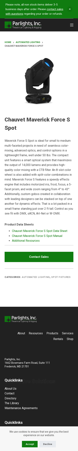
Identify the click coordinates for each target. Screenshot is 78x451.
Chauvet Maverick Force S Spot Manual (37, 236)
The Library (12, 403)
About (21, 333)
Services (67, 333)
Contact (9, 393)
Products (52, 333)
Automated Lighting (36, 277)
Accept (30, 444)
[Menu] (71, 25)
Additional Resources (26, 240)
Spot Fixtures (60, 277)
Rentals (58, 339)
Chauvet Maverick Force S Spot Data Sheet (39, 231)
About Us (10, 388)
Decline (47, 444)
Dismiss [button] (69, 9)
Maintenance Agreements (21, 408)
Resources (36, 333)
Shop (70, 339)
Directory (10, 398)
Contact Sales (39, 257)
